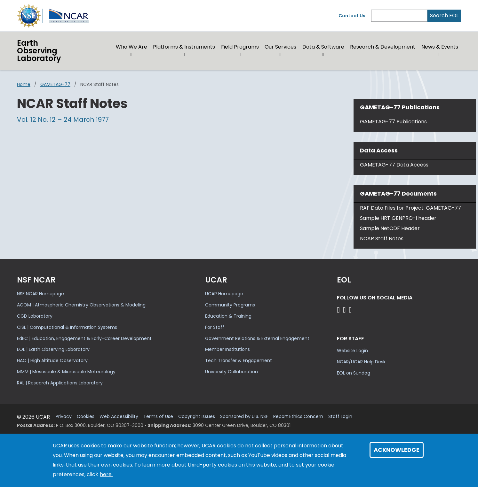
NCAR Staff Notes (381, 238)
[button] (132, 54)
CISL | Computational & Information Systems (67, 327)
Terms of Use (158, 417)
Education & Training (228, 316)
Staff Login (340, 417)
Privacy (64, 417)
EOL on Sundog (353, 373)
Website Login (352, 350)
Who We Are (131, 46)
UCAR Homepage (224, 293)
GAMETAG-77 (55, 84)
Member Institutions (227, 349)
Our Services (280, 46)
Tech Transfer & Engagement (238, 360)
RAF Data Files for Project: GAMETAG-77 (410, 208)
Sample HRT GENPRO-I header (398, 218)
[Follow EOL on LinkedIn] (350, 310)
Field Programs (240, 46)
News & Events (439, 46)
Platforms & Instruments (184, 46)
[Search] (399, 16)
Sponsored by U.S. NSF (244, 417)
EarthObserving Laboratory (39, 51)
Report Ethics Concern (298, 417)
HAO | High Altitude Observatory (52, 360)
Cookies (85, 417)
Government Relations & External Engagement (257, 338)
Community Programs (230, 305)
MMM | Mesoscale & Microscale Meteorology (66, 371)
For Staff (214, 327)
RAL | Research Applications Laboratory (60, 383)
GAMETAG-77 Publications (393, 121)
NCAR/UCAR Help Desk (361, 362)
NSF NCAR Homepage (40, 293)
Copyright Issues (196, 417)
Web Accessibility (119, 417)
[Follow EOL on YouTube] (345, 310)
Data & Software (323, 46)
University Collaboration (231, 371)
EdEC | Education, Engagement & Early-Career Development (84, 338)
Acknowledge (396, 450)
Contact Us (352, 15)
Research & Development (382, 46)
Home (23, 84)
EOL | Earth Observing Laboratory (53, 349)
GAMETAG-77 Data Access (394, 164)
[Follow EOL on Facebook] (339, 310)
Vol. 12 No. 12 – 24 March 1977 (63, 119)
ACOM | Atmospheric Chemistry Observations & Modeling (81, 305)
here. (106, 474)
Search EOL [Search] (444, 15)
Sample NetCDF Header (390, 228)
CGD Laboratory (34, 316)
